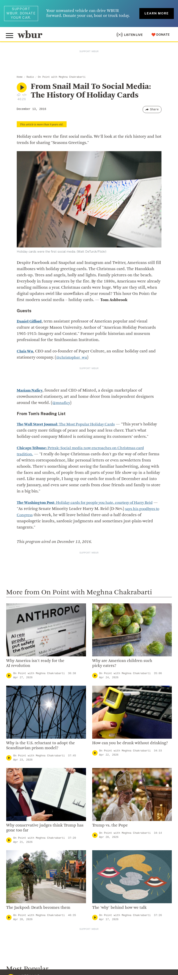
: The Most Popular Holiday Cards (69, 403)
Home (20, 77)
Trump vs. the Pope (110, 804)
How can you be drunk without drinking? (130, 722)
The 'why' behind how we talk (119, 886)
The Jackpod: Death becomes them (38, 886)
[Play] (9, 654)
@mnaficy (61, 381)
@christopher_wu (72, 358)
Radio (30, 77)
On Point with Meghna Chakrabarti (61, 77)
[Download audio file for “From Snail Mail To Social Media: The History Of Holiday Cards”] (18, 94)
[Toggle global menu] (10, 34)
